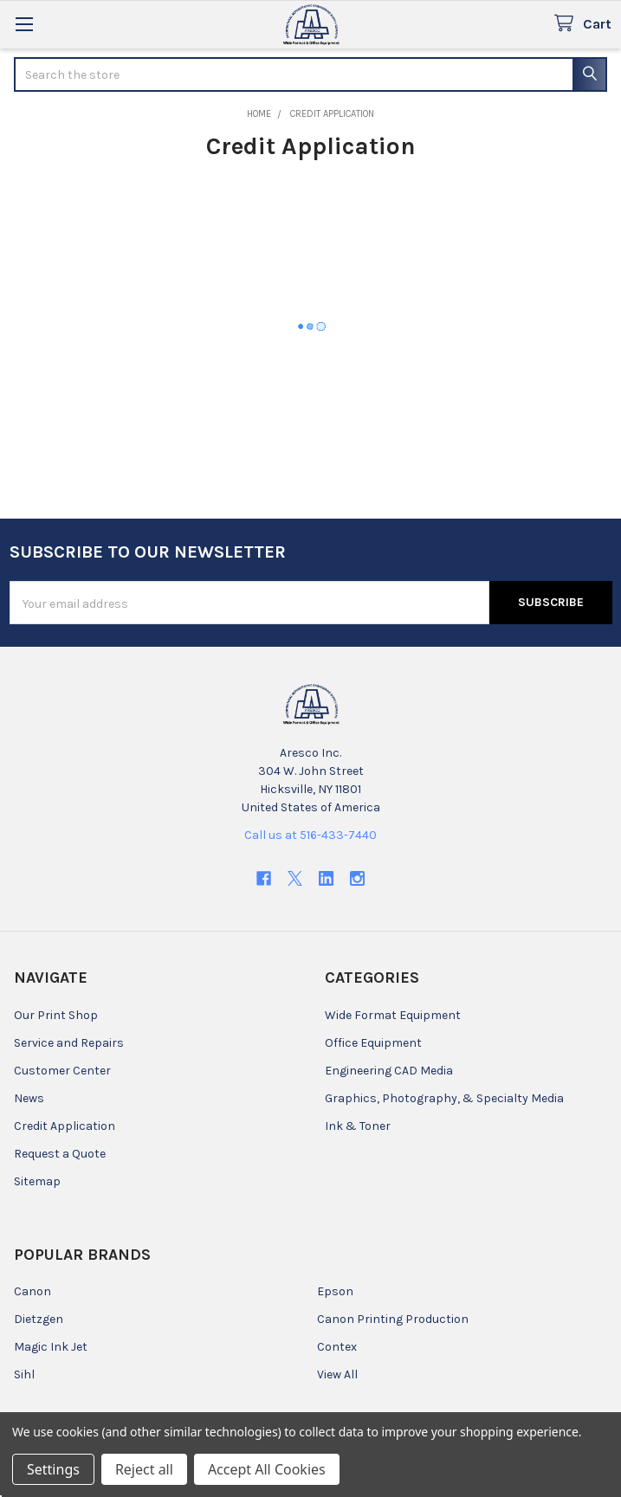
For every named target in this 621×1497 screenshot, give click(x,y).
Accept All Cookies (267, 1469)
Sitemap (37, 1181)
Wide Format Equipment (393, 1015)
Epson (335, 1291)
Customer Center (62, 1070)
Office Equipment (373, 1043)
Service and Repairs (69, 1043)
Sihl (24, 1374)
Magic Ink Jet (50, 1346)
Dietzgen (38, 1319)
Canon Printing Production (393, 1319)
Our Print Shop (56, 1015)
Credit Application (64, 1126)
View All (337, 1374)
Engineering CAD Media (389, 1070)
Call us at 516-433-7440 (310, 835)
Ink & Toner (358, 1126)
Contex (337, 1346)
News (29, 1098)
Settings (53, 1469)
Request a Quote (60, 1153)
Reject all (144, 1469)
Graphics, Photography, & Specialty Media (444, 1098)
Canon (32, 1291)
